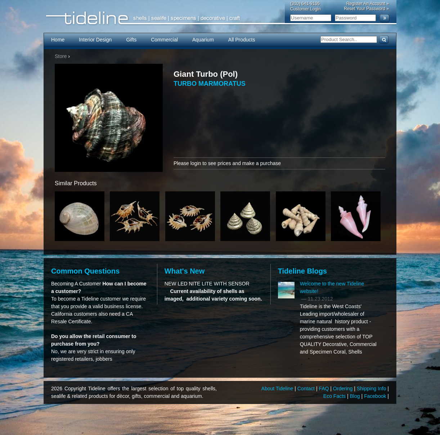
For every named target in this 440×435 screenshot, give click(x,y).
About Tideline (278, 388)
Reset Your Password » (366, 8)
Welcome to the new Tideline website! (332, 287)
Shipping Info (372, 388)
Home (57, 40)
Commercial (164, 40)
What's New (185, 271)
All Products (241, 40)
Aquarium (203, 40)
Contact (306, 388)
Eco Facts (335, 396)
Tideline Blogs (302, 271)
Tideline (220, 18)
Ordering (343, 388)
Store (61, 56)
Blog (356, 396)
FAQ (324, 388)
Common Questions (85, 271)
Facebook (375, 396)
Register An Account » (367, 3)
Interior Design (95, 40)
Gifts (131, 40)
